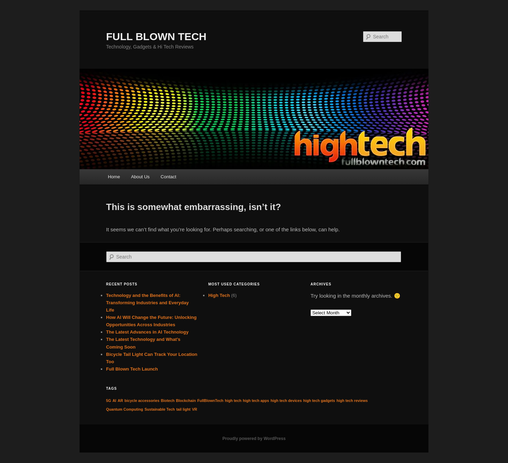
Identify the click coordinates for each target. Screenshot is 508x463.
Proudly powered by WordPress (253, 438)
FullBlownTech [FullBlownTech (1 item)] (210, 400)
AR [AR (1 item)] (120, 400)
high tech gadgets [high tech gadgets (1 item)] (319, 400)
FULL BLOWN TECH (156, 36)
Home (114, 176)
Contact (168, 176)
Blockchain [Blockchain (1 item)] (186, 400)
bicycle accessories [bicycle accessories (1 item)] (142, 400)
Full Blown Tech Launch (132, 369)
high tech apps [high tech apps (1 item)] (256, 400)
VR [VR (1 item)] (194, 409)
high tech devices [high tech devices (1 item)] (285, 400)
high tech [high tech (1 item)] (233, 400)
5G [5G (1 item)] (108, 400)
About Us (140, 176)
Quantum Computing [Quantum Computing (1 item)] (124, 409)
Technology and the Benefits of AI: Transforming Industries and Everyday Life (147, 303)
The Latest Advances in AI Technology (147, 332)
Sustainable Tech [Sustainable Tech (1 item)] (159, 409)
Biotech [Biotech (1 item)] (167, 400)
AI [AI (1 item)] (114, 400)
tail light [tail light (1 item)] (183, 409)
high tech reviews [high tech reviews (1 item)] (351, 400)
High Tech (219, 295)
